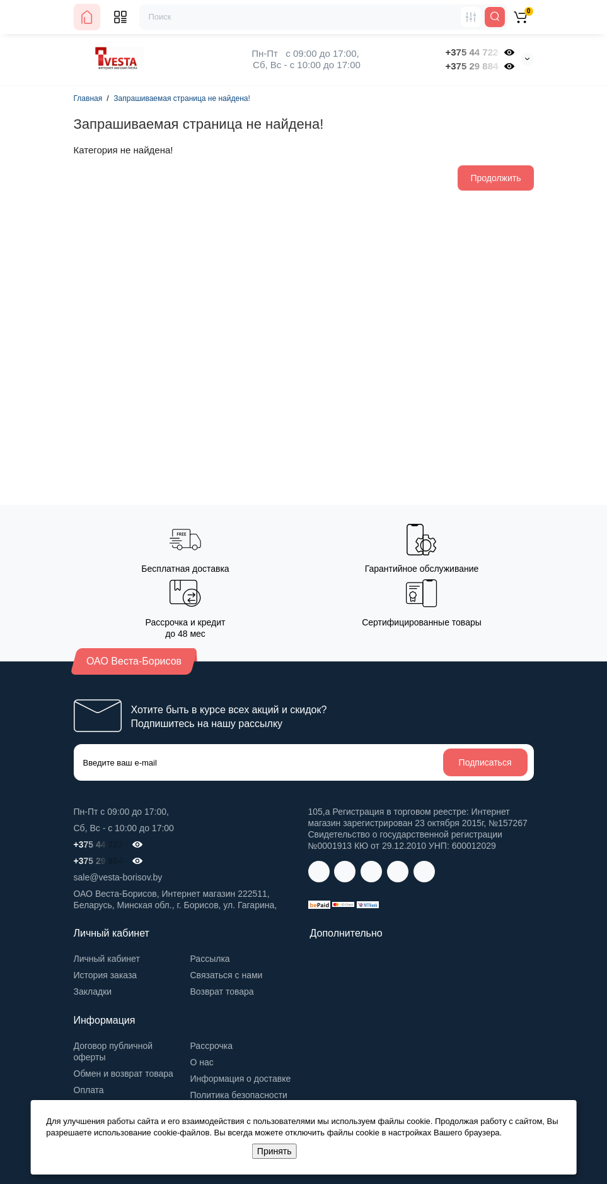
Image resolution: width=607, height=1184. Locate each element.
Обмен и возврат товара (123, 1074)
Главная (88, 98)
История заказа (105, 975)
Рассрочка (211, 1046)
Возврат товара (222, 991)
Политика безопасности (238, 1095)
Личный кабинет (107, 959)
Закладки (93, 991)
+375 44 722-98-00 (472, 52)
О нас (202, 1062)
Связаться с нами (226, 975)
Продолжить (495, 178)
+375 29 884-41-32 (472, 66)
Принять (274, 1151)
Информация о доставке (240, 1079)
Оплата (89, 1090)
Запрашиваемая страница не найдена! (181, 98)
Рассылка (210, 959)
